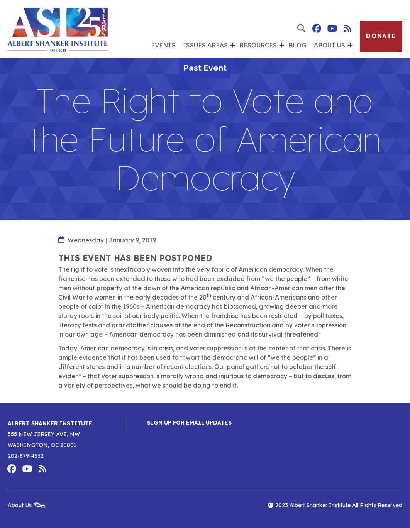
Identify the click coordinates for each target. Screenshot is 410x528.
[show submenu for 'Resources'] (281, 45)
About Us (329, 45)
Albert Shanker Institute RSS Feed (347, 28)
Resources (258, 45)
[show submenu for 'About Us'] (349, 45)
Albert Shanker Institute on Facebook (316, 28)
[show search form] (301, 28)
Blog (297, 45)
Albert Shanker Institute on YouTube (332, 28)
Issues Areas (205, 45)
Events (163, 45)
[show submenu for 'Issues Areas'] (231, 45)
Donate (381, 36)
